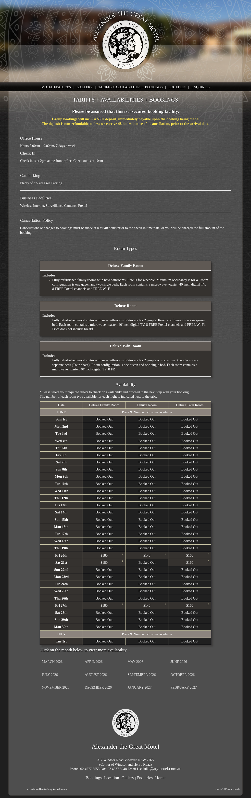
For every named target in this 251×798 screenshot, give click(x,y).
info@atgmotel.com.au (162, 768)
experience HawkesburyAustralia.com (47, 789)
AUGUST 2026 (96, 675)
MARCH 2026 (52, 662)
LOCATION (177, 87)
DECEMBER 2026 (98, 687)
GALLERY (84, 87)
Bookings (94, 777)
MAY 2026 (135, 662)
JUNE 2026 (179, 662)
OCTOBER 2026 (183, 675)
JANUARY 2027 (140, 687)
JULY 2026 (50, 675)
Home (160, 777)
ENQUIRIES (200, 87)
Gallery (128, 777)
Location (111, 777)
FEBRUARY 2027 (184, 687)
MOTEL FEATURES (56, 87)
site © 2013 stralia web (227, 789)
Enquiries (145, 777)
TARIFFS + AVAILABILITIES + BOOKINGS (130, 87)
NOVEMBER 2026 (55, 687)
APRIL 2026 (94, 662)
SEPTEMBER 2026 (142, 675)
